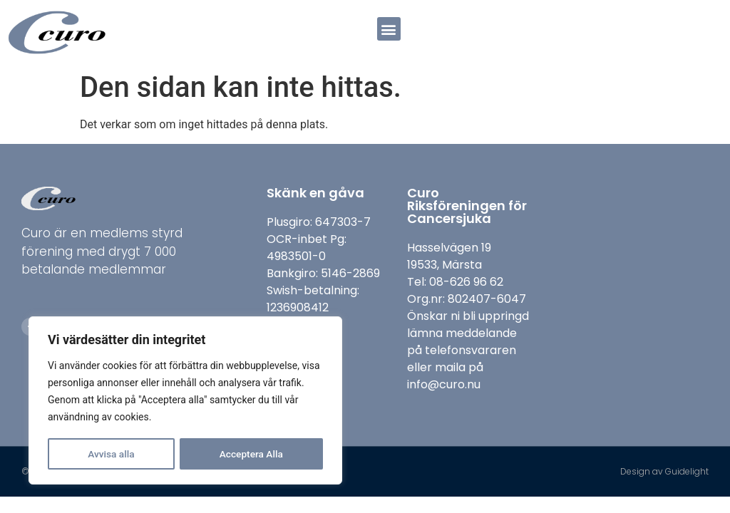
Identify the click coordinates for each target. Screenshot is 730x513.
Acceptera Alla (251, 454)
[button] (389, 29)
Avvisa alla (111, 454)
